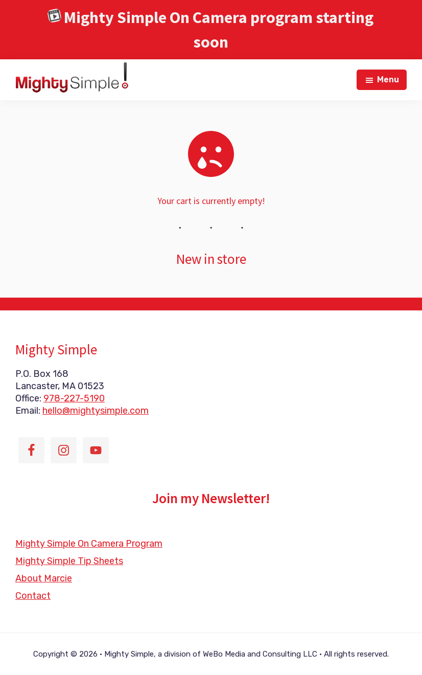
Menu (388, 79)
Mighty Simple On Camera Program (88, 543)
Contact (33, 595)
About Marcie (43, 578)
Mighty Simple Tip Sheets (69, 561)
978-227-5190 (74, 398)
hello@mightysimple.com (95, 410)
